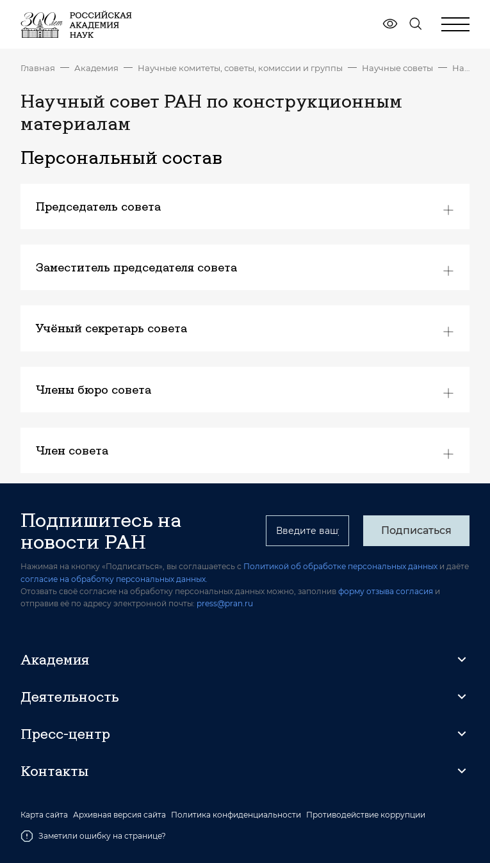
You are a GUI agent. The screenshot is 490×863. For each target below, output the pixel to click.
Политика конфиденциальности (236, 815)
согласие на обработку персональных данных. (114, 579)
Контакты (54, 771)
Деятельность (69, 697)
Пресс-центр (65, 734)
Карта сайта (44, 815)
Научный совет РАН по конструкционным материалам (461, 68)
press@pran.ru (225, 603)
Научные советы (397, 68)
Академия (96, 68)
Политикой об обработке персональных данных (340, 566)
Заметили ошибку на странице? (93, 836)
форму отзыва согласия (385, 591)
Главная (37, 68)
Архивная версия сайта (119, 815)
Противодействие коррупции (365, 815)
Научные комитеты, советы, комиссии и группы (240, 68)
